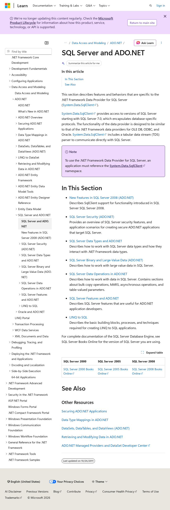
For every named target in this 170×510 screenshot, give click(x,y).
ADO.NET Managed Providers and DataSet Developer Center (104, 445)
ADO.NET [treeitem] (24, 105)
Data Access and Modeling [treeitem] (32, 93)
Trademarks (12, 498)
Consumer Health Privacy (118, 491)
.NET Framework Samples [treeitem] (24, 460)
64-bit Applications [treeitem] (24, 377)
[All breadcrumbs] (65, 43)
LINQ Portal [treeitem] (22, 318)
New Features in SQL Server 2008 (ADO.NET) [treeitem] (36, 235)
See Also (70, 84)
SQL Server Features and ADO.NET (94, 298)
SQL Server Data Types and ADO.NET (95, 241)
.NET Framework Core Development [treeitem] (25, 60)
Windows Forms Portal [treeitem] (22, 407)
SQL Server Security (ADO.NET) (91, 216)
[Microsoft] (7, 5)
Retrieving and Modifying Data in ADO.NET (92, 437)
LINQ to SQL (78, 317)
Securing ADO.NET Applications (84, 411)
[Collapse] (46, 42)
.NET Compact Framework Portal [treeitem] (28, 413)
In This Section (74, 79)
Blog (56, 491)
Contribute (74, 491)
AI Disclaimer (13, 491)
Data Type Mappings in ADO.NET (85, 419)
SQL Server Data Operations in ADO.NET (98, 274)
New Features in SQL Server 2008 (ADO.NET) (101, 197)
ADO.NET (116, 43)
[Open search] (151, 5)
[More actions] (161, 43)
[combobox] (28, 51)
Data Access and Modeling (89, 43)
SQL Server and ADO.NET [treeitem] (35, 223)
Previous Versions (37, 491)
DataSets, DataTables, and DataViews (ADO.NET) (96, 428)
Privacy (90, 491)
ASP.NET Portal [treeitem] (17, 400)
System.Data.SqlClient (78, 105)
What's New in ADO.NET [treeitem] (33, 111)
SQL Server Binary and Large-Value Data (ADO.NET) (106, 260)
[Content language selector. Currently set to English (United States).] (24, 481)
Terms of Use (150, 491)
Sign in (160, 5)
